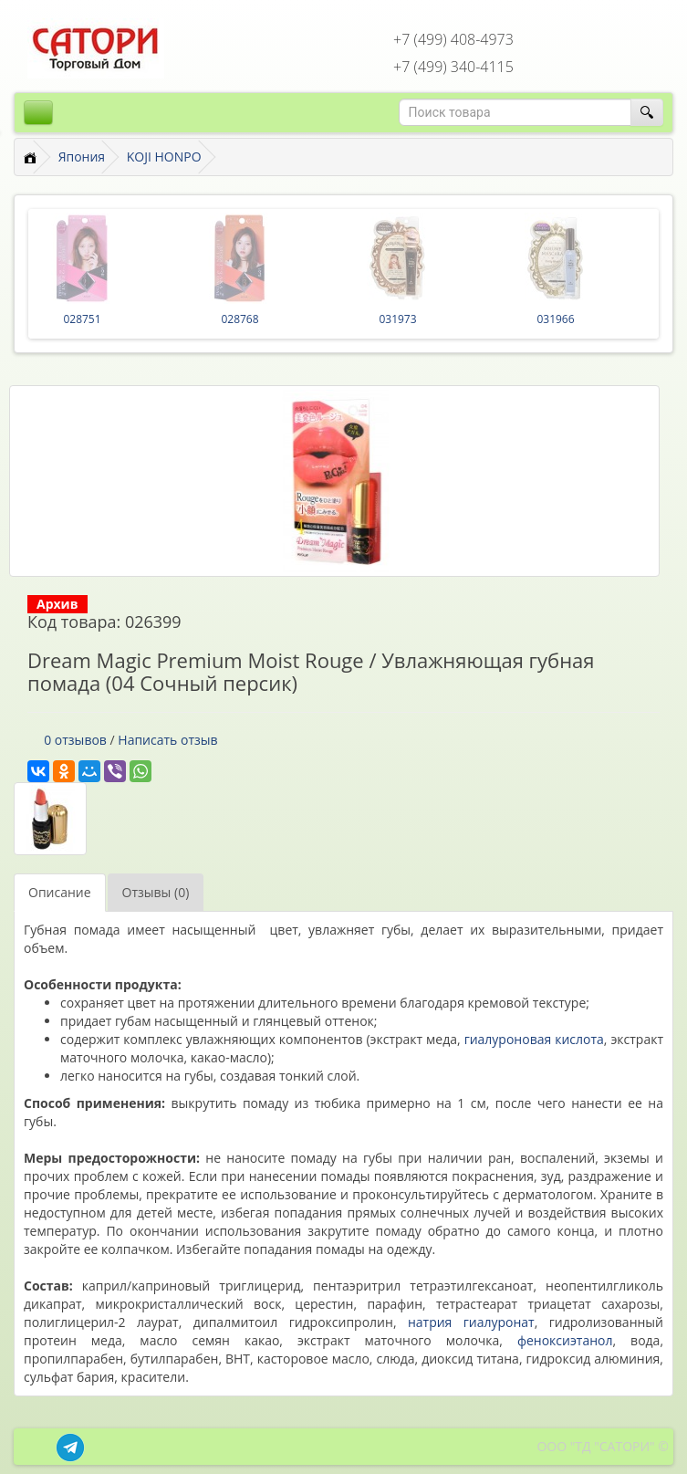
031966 (555, 319)
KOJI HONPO (164, 156)
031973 (397, 319)
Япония (81, 156)
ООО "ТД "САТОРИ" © (602, 1446)
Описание (59, 892)
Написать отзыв (167, 739)
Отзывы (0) (156, 892)
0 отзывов (75, 739)
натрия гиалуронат (471, 1322)
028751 (81, 319)
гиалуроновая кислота (534, 1039)
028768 (239, 319)
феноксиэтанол (565, 1340)
